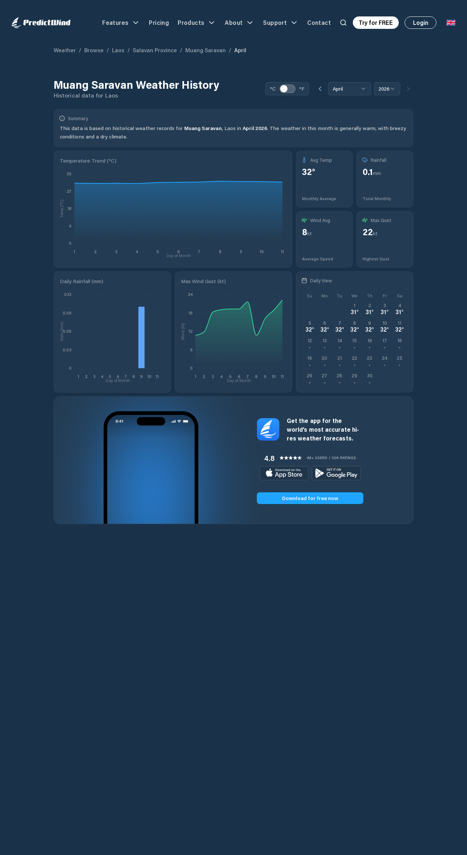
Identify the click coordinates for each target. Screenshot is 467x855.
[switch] (287, 88)
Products (197, 22)
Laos (118, 50)
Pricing (159, 22)
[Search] (343, 22)
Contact (319, 22)
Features (121, 22)
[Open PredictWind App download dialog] (309, 379)
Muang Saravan (205, 50)
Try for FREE (376, 22)
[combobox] (349, 88)
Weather (65, 50)
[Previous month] (320, 89)
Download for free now (310, 498)
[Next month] (408, 89)
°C (273, 88)
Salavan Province (155, 50)
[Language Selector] (451, 22)
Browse (94, 50)
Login (420, 22)
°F (301, 88)
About (239, 22)
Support (280, 22)
